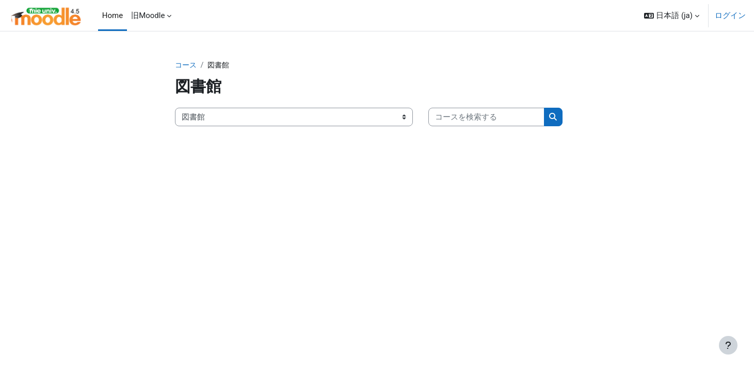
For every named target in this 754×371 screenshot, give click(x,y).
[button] (671, 15)
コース (186, 65)
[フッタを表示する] (728, 345)
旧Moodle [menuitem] (148, 15)
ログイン (730, 15)
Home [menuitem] (112, 15)
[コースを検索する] (486, 117)
